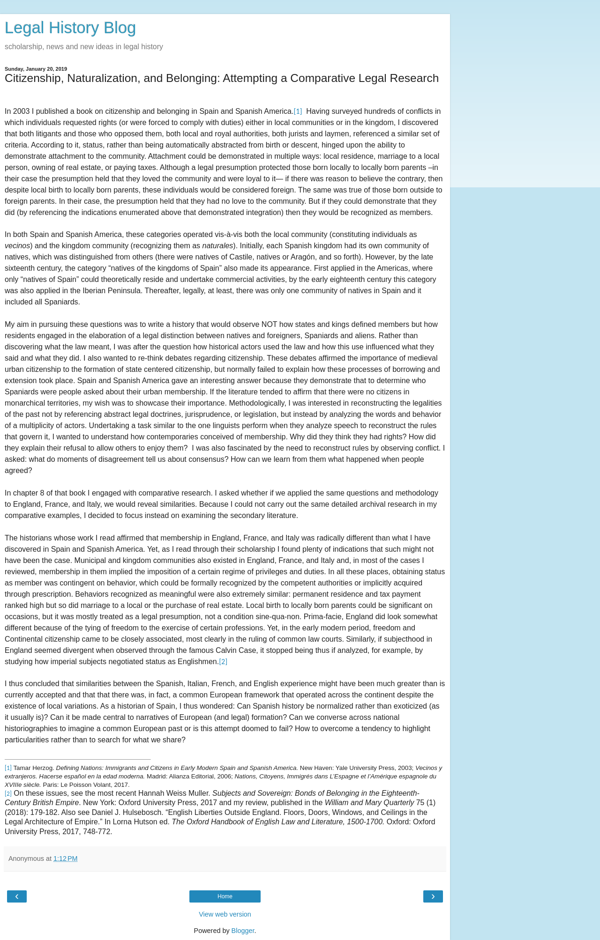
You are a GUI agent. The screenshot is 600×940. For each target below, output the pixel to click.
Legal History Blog (70, 28)
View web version (225, 914)
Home (225, 896)
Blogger (243, 930)
